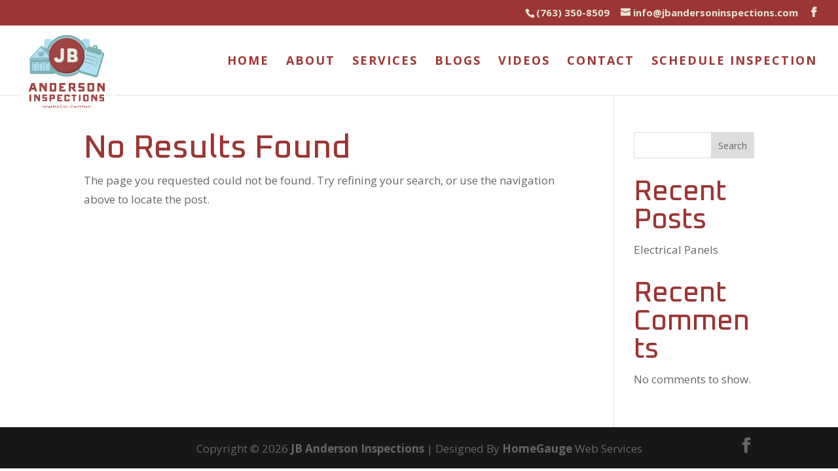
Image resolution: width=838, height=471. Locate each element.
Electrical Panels (676, 249)
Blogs (458, 62)
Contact (600, 62)
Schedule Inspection (734, 62)
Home (248, 62)
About (310, 62)
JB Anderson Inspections (357, 448)
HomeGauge (537, 448)
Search (732, 145)
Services (385, 62)
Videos (524, 62)
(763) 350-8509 (573, 12)
